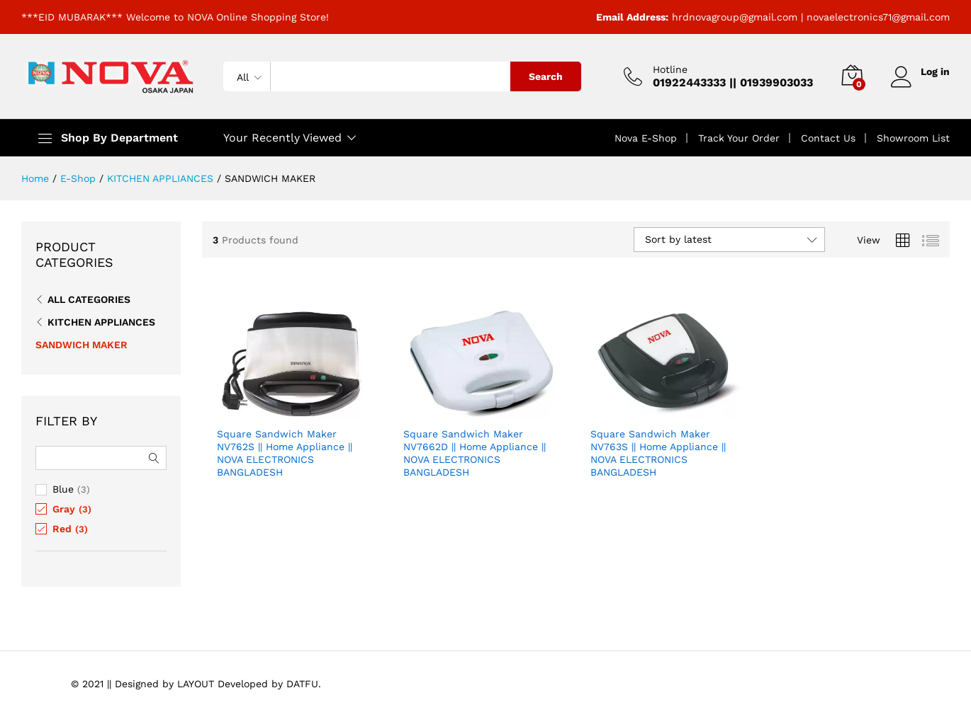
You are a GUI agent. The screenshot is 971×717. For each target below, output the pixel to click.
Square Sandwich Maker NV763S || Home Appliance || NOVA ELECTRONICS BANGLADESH (658, 453)
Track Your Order (739, 138)
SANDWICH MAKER (81, 344)
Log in (920, 72)
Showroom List (913, 138)
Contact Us (828, 138)
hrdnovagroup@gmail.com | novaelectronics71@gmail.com (811, 17)
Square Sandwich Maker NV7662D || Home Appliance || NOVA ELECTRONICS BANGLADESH (474, 453)
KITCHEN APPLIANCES (101, 322)
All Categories (88, 299)
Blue (63, 489)
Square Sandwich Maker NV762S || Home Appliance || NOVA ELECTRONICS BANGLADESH (284, 453)
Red (62, 528)
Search (546, 76)
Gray (63, 509)
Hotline (670, 69)
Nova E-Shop (645, 138)
